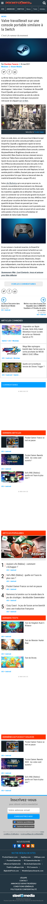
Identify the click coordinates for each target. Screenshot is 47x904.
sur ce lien (23, 101)
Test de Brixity (30, 658)
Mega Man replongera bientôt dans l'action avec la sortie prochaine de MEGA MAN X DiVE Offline (34, 350)
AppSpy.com (26, 857)
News (29, 9)
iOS (2, 9)
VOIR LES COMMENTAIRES (23, 284)
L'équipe (23, 878)
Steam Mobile (16, 67)
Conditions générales (23, 886)
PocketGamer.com (10, 857)
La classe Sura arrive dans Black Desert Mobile (10, 305)
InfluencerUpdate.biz (12, 864)
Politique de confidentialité (24, 889)
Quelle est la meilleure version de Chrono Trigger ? (33, 365)
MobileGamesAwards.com (32, 871)
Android (7, 310)
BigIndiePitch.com (11, 871)
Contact (23, 881)
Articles (42, 9)
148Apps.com (39, 857)
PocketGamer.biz (14, 860)
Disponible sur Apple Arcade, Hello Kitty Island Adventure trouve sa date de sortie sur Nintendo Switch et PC (33, 331)
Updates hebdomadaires (25, 826)
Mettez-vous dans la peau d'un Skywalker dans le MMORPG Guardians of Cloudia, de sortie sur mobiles (35, 307)
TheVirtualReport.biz (15, 867)
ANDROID (11, 9)
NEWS (3, 16)
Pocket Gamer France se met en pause (34, 439)
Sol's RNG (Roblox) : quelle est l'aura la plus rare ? (34, 475)
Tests (35, 9)
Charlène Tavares (11, 64)
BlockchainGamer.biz (32, 864)
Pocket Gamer (39, 132)
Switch (4, 341)
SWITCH (20, 9)
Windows (4, 67)
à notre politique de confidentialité (32, 834)
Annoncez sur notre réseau (23, 884)
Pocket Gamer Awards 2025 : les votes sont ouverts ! (34, 458)
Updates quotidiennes (25, 822)
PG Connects (32, 867)
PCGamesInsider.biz (32, 860)
